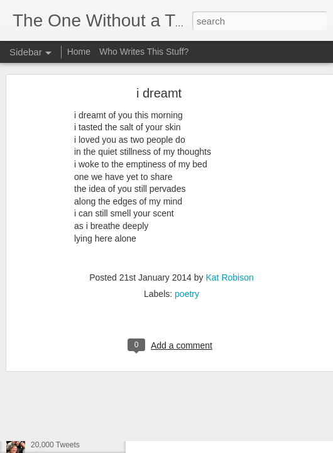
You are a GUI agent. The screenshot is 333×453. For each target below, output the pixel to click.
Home (78, 52)
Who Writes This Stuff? (143, 52)
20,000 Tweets (55, 444)
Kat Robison (229, 231)
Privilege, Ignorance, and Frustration (91, 416)
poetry (187, 247)
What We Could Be (63, 388)
